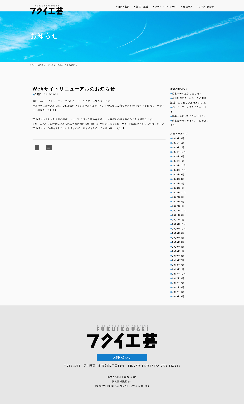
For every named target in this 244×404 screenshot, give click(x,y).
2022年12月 (179, 192)
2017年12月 (179, 273)
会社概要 (187, 12)
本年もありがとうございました (189, 116)
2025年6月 (178, 138)
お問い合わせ (206, 12)
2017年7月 (178, 282)
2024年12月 (179, 151)
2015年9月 (178, 296)
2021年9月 (178, 215)
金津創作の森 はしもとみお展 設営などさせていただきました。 (189, 100)
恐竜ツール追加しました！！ (188, 93)
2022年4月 (178, 197)
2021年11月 (179, 210)
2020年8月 (178, 233)
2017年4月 (178, 291)
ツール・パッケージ (165, 12)
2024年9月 (178, 156)
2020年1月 (178, 251)
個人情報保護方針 (122, 381)
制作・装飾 (123, 12)
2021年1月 (178, 219)
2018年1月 (178, 269)
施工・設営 (141, 12)
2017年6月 (178, 287)
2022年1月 (178, 206)
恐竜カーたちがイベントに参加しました (189, 123)
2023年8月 (178, 178)
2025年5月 (178, 142)
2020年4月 (178, 246)
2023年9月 (178, 174)
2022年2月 (178, 201)
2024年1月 (178, 160)
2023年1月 (178, 188)
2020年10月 (179, 228)
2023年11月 (179, 169)
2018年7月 (178, 264)
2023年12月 (179, 165)
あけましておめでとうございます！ (188, 109)
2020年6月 (178, 237)
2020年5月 (178, 242)
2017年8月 (178, 278)
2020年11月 (179, 224)
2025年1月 (178, 147)
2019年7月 (178, 260)
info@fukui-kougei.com (122, 376)
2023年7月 (178, 183)
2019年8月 (178, 255)
